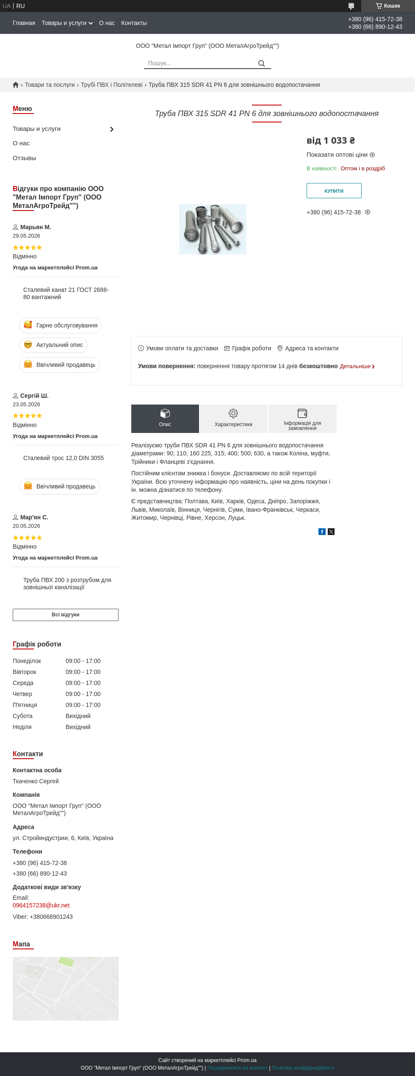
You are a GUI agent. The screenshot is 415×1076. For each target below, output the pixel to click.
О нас (107, 22)
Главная (24, 22)
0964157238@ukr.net (41, 905)
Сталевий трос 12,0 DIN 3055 (63, 458)
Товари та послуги (50, 85)
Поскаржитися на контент (238, 1068)
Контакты (134, 22)
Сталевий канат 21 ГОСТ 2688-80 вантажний (66, 293)
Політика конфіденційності (303, 1068)
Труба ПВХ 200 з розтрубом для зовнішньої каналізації (67, 584)
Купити (334, 191)
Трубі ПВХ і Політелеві (111, 85)
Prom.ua (247, 1060)
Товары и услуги (64, 22)
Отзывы (24, 157)
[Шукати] (261, 63)
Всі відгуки (65, 615)
